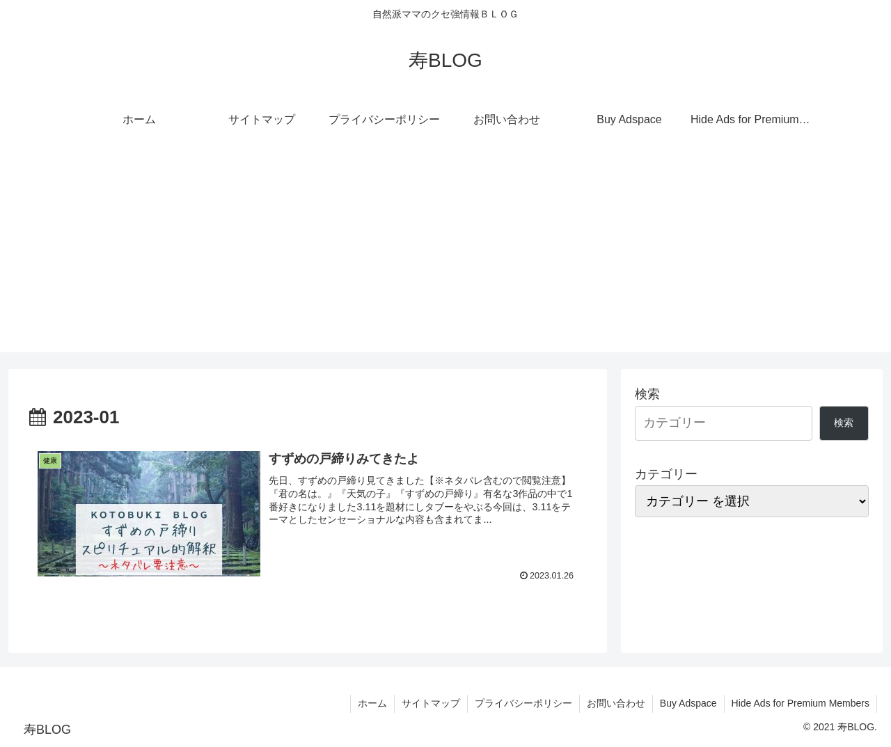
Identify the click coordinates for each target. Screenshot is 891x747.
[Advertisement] (445, 254)
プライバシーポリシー (523, 703)
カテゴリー (666, 474)
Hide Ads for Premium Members (800, 703)
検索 (647, 394)
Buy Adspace (688, 703)
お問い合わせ (616, 703)
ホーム (372, 703)
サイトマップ (431, 703)
